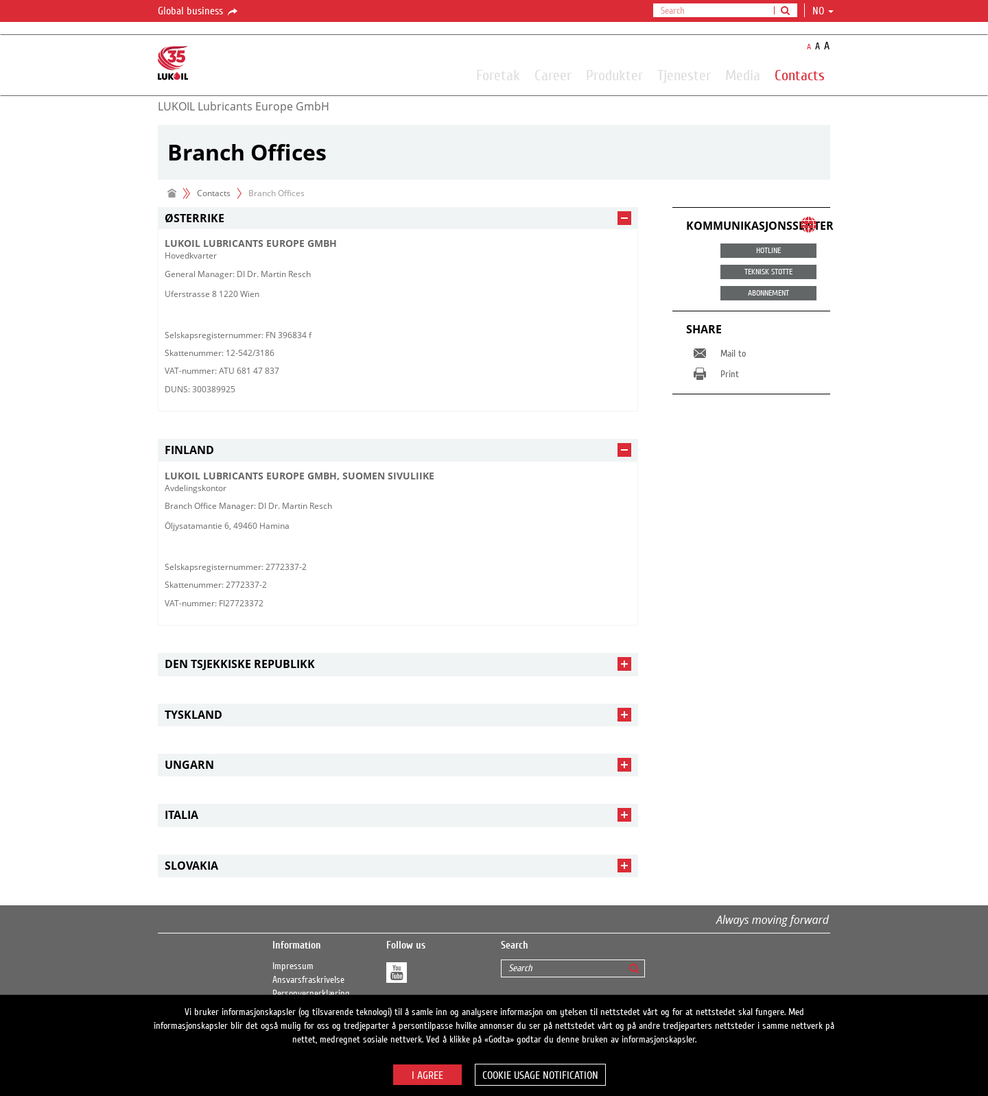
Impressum (293, 966)
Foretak (498, 75)
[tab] (397, 218)
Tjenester (684, 75)
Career (553, 75)
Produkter (614, 75)
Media (742, 75)
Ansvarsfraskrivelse (308, 980)
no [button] (823, 11)
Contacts (800, 75)
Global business (198, 12)
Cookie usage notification (540, 1075)
